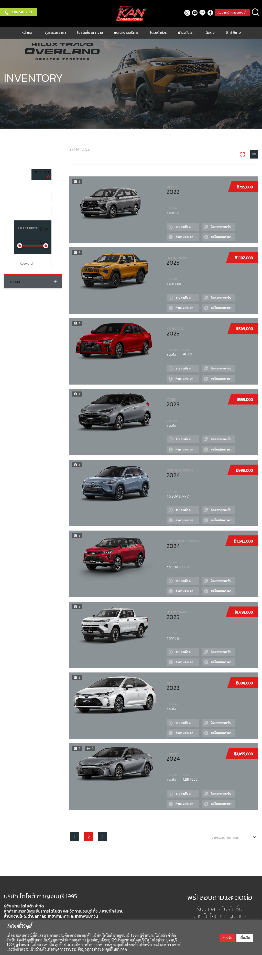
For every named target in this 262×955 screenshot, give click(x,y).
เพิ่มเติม (244, 938)
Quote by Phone (207, 233)
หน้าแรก (27, 32)
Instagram (185, 12)
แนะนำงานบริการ (126, 32)
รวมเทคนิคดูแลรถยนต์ (231, 12)
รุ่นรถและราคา (55, 32)
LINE (200, 12)
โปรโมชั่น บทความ (90, 32)
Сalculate (170, 233)
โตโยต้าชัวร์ (158, 32)
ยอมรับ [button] (227, 938)
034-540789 (21, 12)
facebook (208, 12)
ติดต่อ (210, 32)
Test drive (207, 223)
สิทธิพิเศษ (233, 32)
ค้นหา (255, 12)
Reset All (42, 172)
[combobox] (32, 197)
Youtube (192, 12)
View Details (170, 223)
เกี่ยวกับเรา (186, 32)
